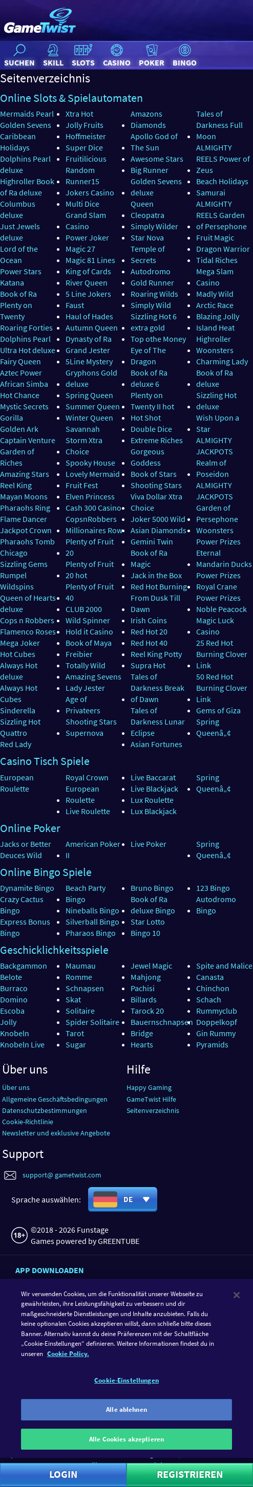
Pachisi (143, 988)
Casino (116, 55)
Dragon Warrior (223, 249)
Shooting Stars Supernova (91, 727)
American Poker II (93, 849)
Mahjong (146, 977)
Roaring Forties (26, 327)
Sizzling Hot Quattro (20, 727)
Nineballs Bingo (92, 910)
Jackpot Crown (26, 530)
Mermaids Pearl (27, 113)
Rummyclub (216, 1010)
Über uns (16, 1087)
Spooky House (90, 462)
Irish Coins (149, 620)
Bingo (184, 55)
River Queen (87, 282)
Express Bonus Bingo (25, 927)
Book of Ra (18, 294)
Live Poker (148, 844)
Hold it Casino (89, 631)
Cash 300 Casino (93, 507)
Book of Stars (154, 474)
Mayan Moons (24, 496)
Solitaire (80, 1010)
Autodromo (151, 271)
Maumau (81, 965)
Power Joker (87, 237)
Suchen (19, 55)
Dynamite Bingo (27, 888)
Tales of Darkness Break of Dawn (157, 687)
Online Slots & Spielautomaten (71, 98)
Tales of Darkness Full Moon (219, 124)
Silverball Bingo (92, 921)
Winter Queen (89, 417)
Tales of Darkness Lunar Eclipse (158, 721)
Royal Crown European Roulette (87, 788)
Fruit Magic (215, 237)
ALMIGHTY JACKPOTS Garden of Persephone (217, 502)
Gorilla (11, 417)
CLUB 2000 (84, 609)
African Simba (24, 384)
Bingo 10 (145, 933)
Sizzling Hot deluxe (216, 400)
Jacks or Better (25, 844)
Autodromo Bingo (216, 904)
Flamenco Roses (28, 631)
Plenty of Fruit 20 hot (90, 569)
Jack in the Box (156, 575)
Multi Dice (82, 204)
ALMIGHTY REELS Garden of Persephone (221, 215)
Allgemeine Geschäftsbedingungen (55, 1099)
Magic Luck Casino (215, 626)
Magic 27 (80, 249)
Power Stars (20, 271)
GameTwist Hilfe (151, 1099)
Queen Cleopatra (147, 209)
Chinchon (212, 988)
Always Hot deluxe (18, 671)
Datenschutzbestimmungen (44, 1110)
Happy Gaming (149, 1087)
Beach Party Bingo (86, 893)
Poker (151, 55)
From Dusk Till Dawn (155, 603)
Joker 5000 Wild (158, 519)
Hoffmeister (86, 136)
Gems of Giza (218, 710)
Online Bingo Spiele (46, 872)
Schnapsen (85, 988)
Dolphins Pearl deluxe (25, 164)
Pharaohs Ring (25, 507)
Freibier (79, 654)
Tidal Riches (217, 260)
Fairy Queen (20, 361)
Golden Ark (19, 429)
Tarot (75, 1033)
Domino (14, 999)
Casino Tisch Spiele (45, 761)
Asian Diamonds (158, 530)
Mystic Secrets (24, 406)
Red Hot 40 (149, 643)
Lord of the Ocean (19, 254)
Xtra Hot (79, 113)
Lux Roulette (152, 800)
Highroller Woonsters (215, 344)
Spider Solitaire (92, 1022)
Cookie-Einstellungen (126, 1407)
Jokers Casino (90, 192)
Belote (11, 977)
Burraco (14, 988)
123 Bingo (213, 888)
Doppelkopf (216, 1022)
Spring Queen (89, 395)
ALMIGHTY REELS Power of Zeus (223, 158)
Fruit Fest (82, 485)
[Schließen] (236, 1321)
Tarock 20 (147, 1010)
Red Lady (15, 744)
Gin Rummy (216, 1033)
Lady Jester (85, 688)
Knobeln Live (22, 1044)
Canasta (210, 977)
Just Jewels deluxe (20, 232)
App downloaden (49, 1270)
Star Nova (147, 237)
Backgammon (23, 965)
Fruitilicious (86, 159)
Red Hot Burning (159, 586)
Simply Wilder (154, 226)
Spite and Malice (224, 965)
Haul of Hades (89, 316)
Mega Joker (20, 643)
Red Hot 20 (149, 631)
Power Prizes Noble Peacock (221, 603)
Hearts (142, 1044)
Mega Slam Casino (215, 277)
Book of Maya (89, 643)
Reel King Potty (156, 654)
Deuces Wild (21, 855)
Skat (73, 999)
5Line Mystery (89, 361)
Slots (83, 55)
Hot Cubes (17, 654)
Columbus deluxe (17, 209)
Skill (53, 55)
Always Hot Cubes (18, 693)
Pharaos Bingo (91, 933)
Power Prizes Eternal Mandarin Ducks (224, 552)
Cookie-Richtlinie (27, 1121)
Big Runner (149, 170)
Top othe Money (158, 339)
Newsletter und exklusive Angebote (56, 1133)
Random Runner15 (82, 175)
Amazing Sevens (93, 676)
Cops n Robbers (27, 620)
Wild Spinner (88, 620)
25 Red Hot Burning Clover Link (221, 654)
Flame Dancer (23, 519)
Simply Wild (151, 305)
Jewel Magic (151, 965)
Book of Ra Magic (149, 558)
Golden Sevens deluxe (156, 187)
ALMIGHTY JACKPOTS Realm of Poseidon (214, 457)
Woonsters (215, 530)
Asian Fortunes (156, 744)
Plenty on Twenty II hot (152, 400)
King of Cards (88, 271)
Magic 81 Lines (90, 260)
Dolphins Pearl (25, 339)
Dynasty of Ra (89, 339)
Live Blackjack (154, 788)
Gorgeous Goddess (147, 457)
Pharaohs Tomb (27, 541)
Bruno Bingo (152, 888)
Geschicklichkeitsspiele (54, 950)
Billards (144, 999)
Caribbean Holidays (18, 141)
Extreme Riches (157, 440)
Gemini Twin (152, 541)
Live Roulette (88, 811)
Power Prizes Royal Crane (218, 581)
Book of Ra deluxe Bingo (153, 904)
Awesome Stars (157, 159)
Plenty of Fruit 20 (90, 547)
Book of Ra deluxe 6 (149, 378)
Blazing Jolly (217, 316)
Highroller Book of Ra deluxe (27, 187)
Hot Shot (146, 417)
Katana (12, 282)
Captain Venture (27, 440)
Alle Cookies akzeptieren (126, 1465)
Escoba (12, 1010)
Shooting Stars (156, 485)
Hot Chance (19, 395)
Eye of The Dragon (148, 355)
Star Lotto (148, 921)
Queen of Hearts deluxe (28, 603)
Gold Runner (152, 282)
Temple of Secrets (148, 254)
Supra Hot (148, 665)
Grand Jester (88, 350)
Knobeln (14, 1033)
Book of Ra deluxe (214, 378)
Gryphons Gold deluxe (91, 378)
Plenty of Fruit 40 (90, 592)
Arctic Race (215, 305)
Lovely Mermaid (93, 474)
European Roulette (17, 783)
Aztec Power (21, 372)
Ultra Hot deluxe (27, 350)
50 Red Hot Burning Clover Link (221, 687)
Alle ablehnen (126, 1436)
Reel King (16, 485)
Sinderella (17, 710)
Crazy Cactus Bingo (22, 904)
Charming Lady (222, 361)
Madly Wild (215, 294)
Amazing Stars (24, 474)
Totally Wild (86, 665)
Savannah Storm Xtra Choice (84, 440)
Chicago (14, 553)
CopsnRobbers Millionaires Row (94, 524)
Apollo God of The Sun (154, 141)
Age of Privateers (83, 704)
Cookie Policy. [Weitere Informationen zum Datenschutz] (68, 1380)
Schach (208, 999)
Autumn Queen (92, 327)
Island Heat (215, 327)
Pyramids (212, 1044)
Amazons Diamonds (148, 119)
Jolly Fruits (84, 125)
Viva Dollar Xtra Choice (156, 502)
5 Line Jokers (88, 294)
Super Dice (84, 147)
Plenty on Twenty (16, 310)
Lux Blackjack (154, 811)
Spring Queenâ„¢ (213, 727)
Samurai (210, 192)
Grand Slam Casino (86, 220)
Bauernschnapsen (162, 1022)
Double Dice (151, 429)
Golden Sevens (25, 125)
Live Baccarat (153, 777)
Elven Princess (90, 496)
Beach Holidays (222, 181)
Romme (79, 977)
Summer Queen (93, 406)
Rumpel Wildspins (17, 581)
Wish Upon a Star (217, 423)
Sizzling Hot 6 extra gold (154, 322)
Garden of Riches (17, 457)
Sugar (76, 1044)
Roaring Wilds (154, 294)
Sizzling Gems (24, 564)
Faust (75, 305)
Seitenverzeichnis (152, 1110)
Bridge (142, 1033)
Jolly (8, 1022)
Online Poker (30, 828)
